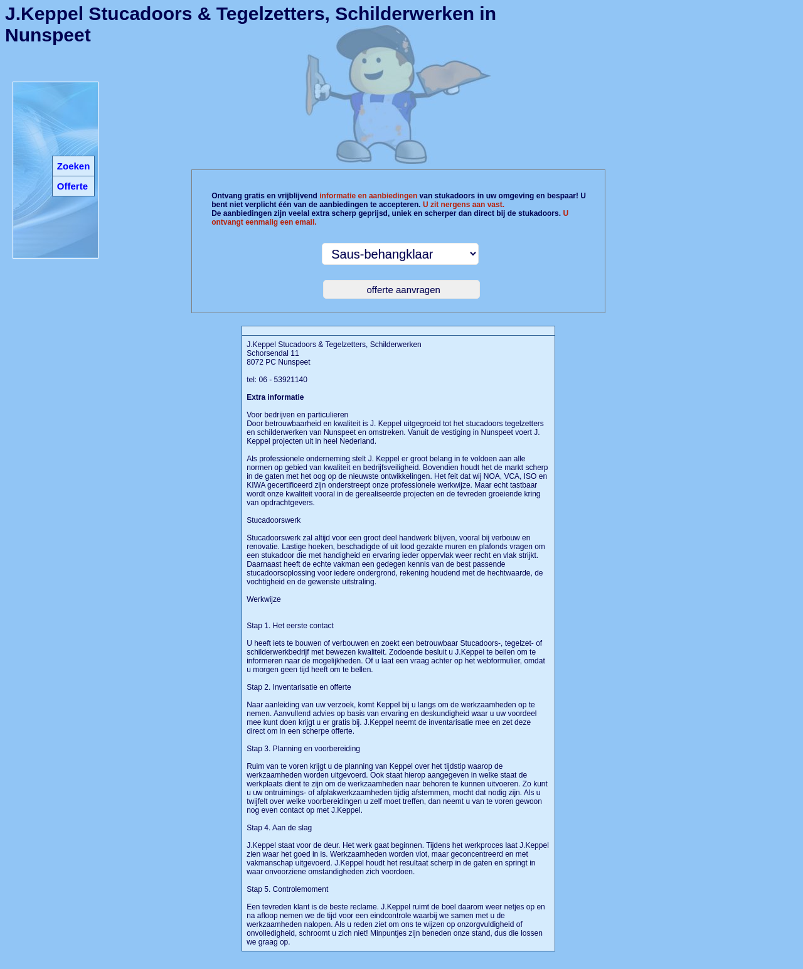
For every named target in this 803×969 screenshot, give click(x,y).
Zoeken (73, 166)
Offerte (72, 186)
